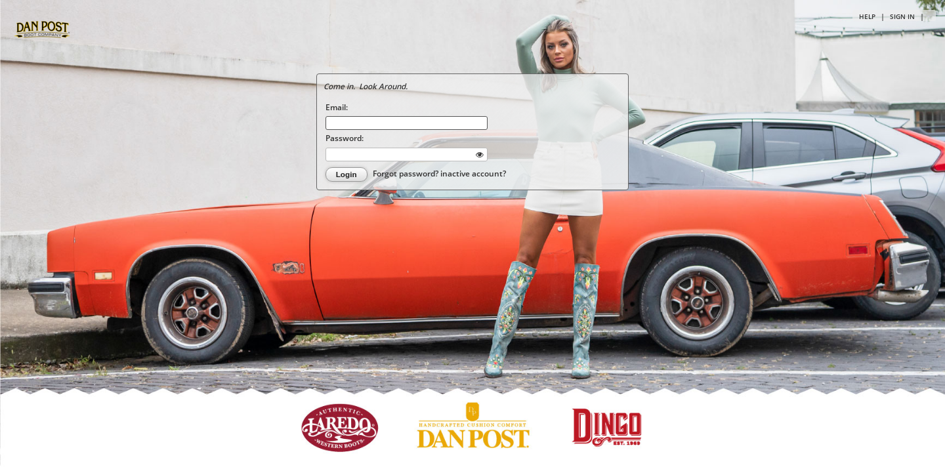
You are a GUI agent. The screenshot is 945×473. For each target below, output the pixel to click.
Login (346, 174)
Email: (337, 107)
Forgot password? (406, 173)
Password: (345, 138)
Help (867, 16)
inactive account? (473, 173)
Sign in (902, 16)
